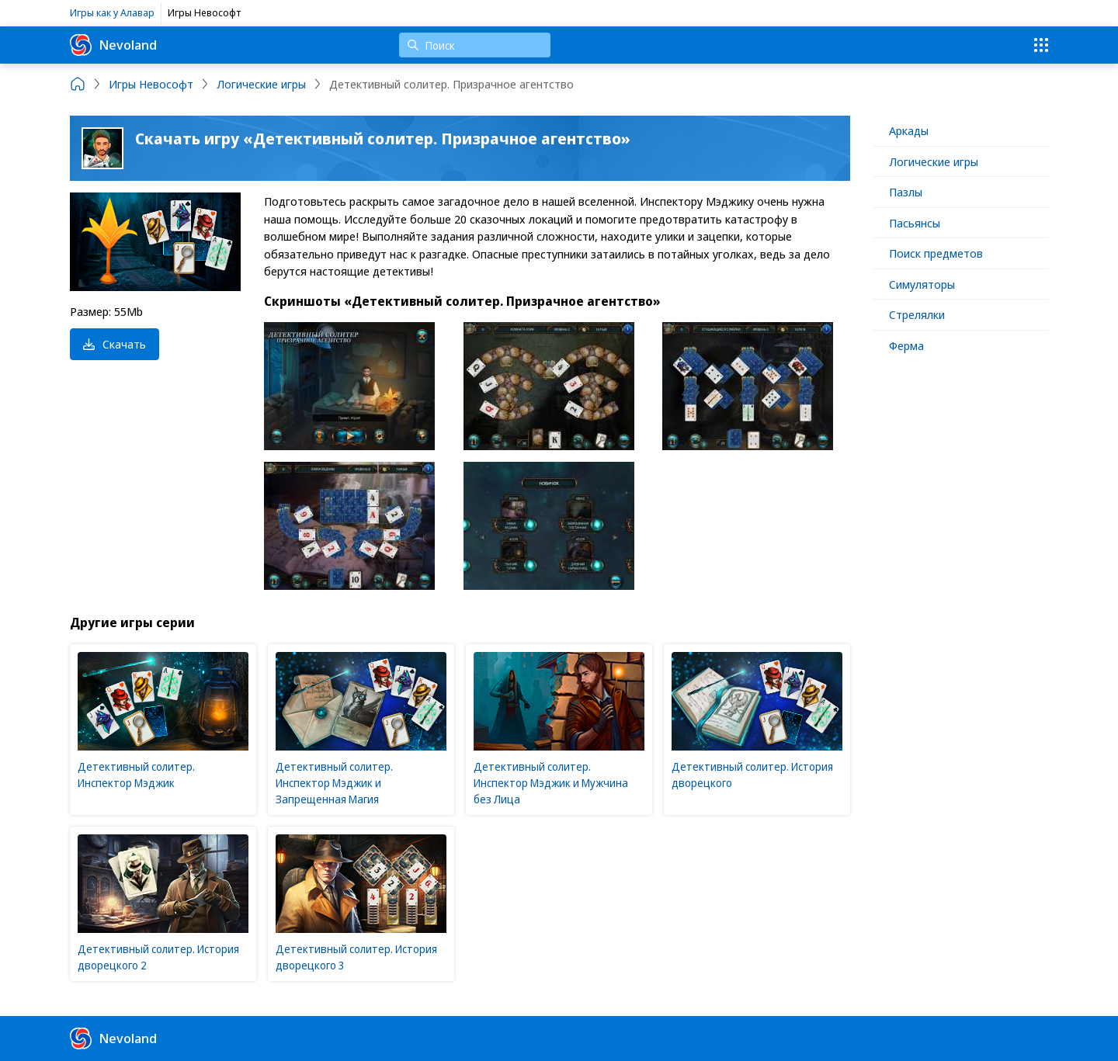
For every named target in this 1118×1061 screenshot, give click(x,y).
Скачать (114, 344)
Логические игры (933, 161)
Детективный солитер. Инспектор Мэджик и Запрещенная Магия (334, 782)
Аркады (909, 130)
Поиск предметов (936, 253)
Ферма (906, 345)
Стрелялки (917, 314)
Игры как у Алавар (112, 12)
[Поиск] (474, 45)
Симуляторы (922, 284)
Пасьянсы (914, 223)
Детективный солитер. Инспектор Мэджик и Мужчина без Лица (551, 782)
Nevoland (113, 45)
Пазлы (905, 191)
